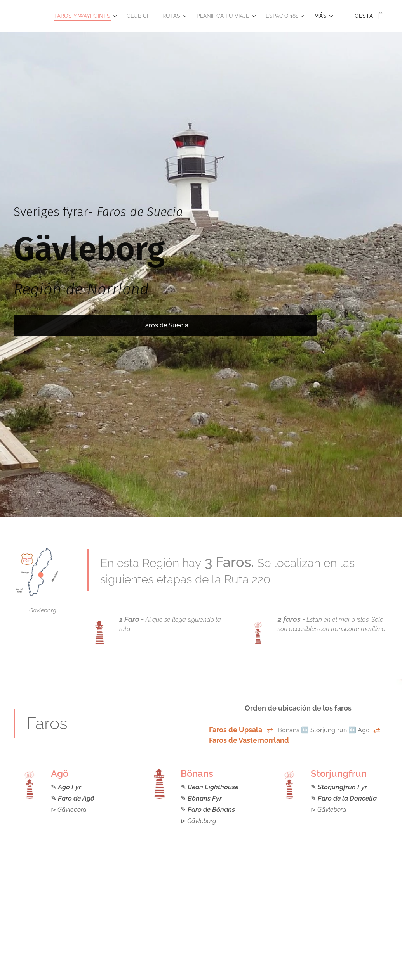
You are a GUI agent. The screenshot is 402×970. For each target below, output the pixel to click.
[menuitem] (70, 16)
